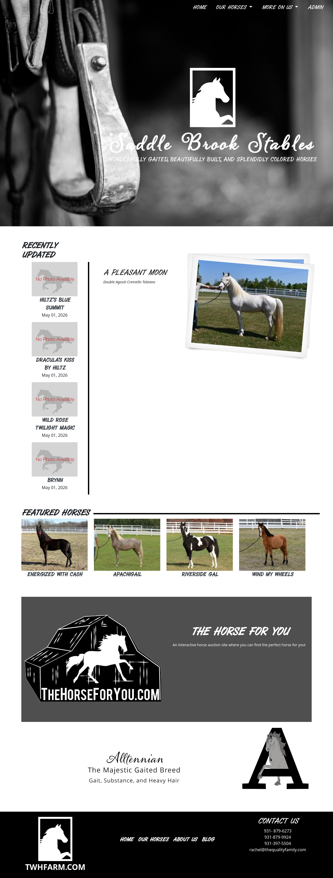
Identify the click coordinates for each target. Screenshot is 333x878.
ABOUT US (185, 839)
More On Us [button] (278, 7)
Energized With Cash (54, 574)
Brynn (54, 480)
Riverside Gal (199, 574)
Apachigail (127, 574)
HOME (126, 839)
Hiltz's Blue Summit (54, 304)
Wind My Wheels (272, 574)
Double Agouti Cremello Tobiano (129, 281)
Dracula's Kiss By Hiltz (55, 364)
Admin (315, 7)
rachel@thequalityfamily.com (277, 850)
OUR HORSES (153, 839)
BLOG (207, 839)
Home (199, 7)
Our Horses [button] (231, 7)
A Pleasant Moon (134, 272)
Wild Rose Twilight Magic (54, 424)
